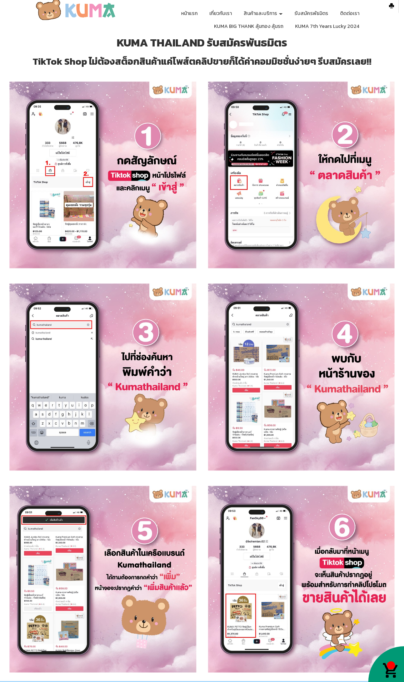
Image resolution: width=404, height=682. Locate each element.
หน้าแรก (189, 13)
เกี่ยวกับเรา (220, 13)
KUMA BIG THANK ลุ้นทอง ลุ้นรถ (248, 26)
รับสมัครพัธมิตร (311, 13)
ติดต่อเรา (349, 13)
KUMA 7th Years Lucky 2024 (327, 26)
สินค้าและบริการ (263, 13)
